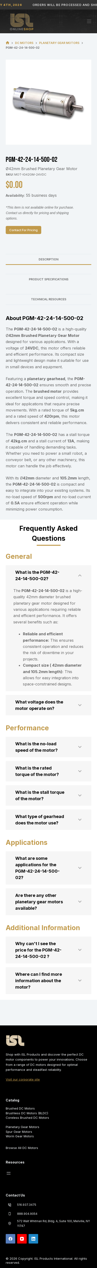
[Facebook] (10, 1239)
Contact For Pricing (23, 230)
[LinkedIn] (33, 1239)
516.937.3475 (26, 1204)
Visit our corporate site (23, 1079)
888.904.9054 (27, 1213)
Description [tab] (48, 259)
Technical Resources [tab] (48, 299)
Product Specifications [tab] (48, 279)
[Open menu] (8, 1173)
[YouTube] (22, 1239)
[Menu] (89, 21)
